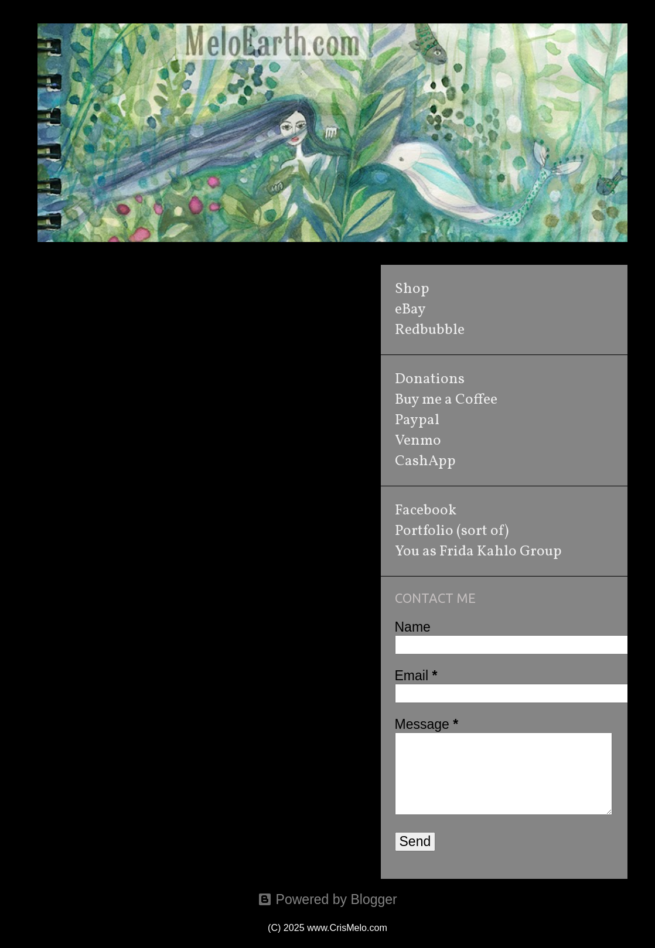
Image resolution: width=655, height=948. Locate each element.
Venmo (418, 441)
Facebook (425, 510)
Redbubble (430, 330)
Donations (430, 379)
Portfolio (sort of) (452, 531)
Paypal (417, 420)
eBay (410, 309)
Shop (412, 289)
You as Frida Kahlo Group (478, 551)
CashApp (425, 461)
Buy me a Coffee (446, 400)
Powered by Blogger (327, 899)
